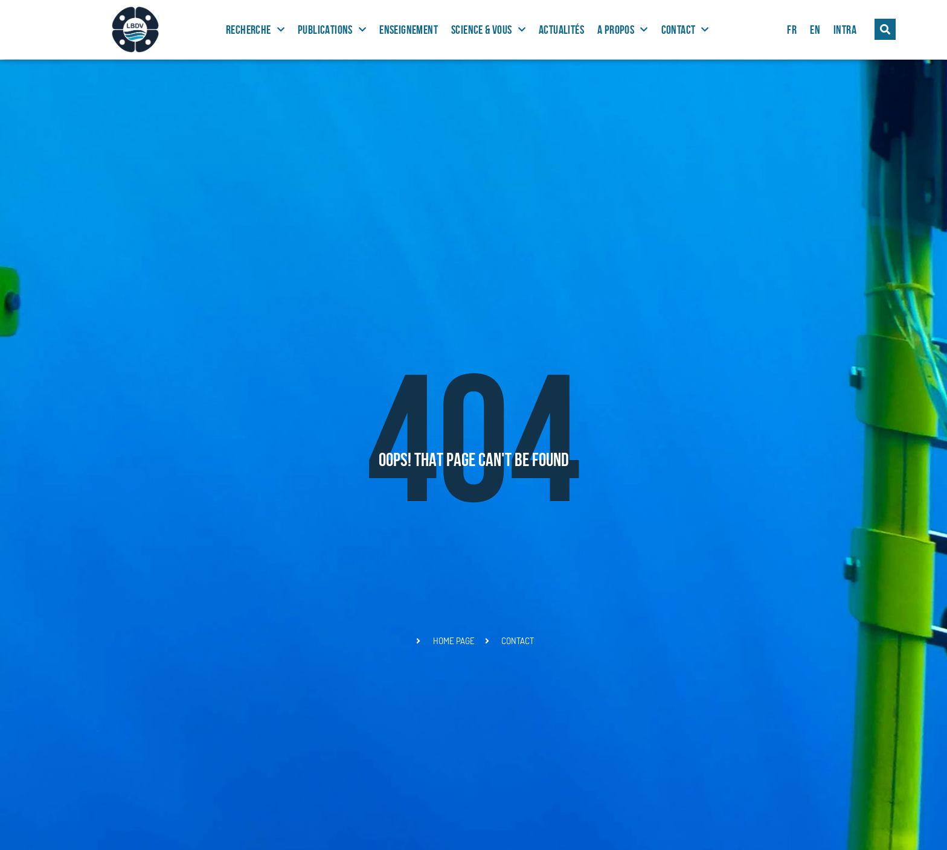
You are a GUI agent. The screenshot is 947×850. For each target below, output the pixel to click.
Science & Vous (488, 29)
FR (792, 29)
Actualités (561, 29)
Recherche (255, 29)
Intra (844, 29)
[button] (885, 29)
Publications (332, 29)
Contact (685, 29)
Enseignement (408, 29)
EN (815, 29)
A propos (622, 29)
